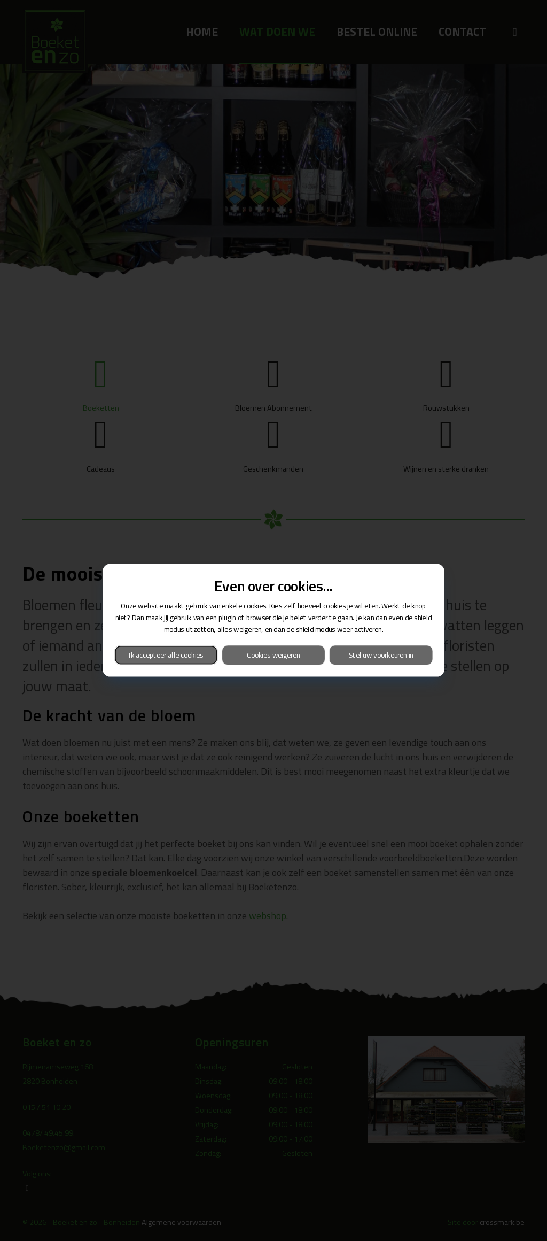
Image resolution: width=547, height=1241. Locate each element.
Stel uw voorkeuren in (381, 655)
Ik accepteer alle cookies (166, 655)
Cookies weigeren (273, 655)
